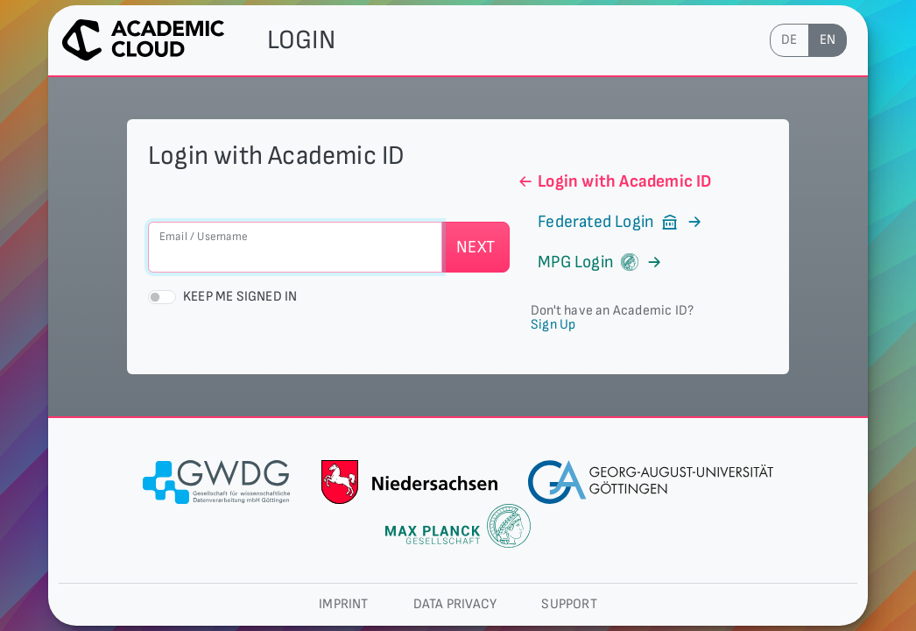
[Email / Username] (295, 247)
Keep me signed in (240, 296)
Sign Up (553, 324)
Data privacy (455, 604)
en (827, 40)
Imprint (343, 604)
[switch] (162, 297)
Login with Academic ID (614, 181)
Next (475, 247)
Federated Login (610, 221)
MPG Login (590, 262)
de (789, 40)
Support (568, 604)
